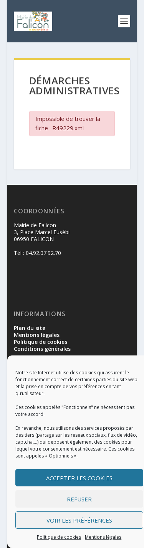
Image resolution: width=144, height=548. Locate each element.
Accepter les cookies (79, 478)
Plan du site (29, 328)
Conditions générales (42, 348)
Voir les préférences (79, 520)
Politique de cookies (59, 537)
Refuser (79, 499)
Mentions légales (103, 537)
